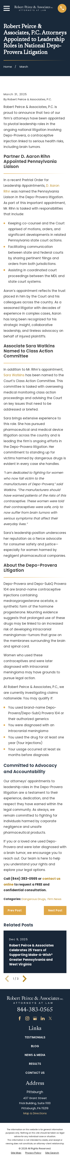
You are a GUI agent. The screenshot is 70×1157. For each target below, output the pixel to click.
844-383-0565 (35, 1010)
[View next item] (24, 978)
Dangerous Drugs (34, 899)
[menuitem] (16, 1153)
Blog (35, 1046)
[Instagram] (27, 1018)
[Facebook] (20, 1018)
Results (35, 1064)
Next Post (55, 910)
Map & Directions (35, 1113)
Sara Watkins (14, 375)
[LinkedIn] (43, 1018)
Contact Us (35, 1073)
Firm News (54, 899)
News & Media (35, 1055)
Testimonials (35, 1037)
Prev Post (15, 910)
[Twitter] (50, 1018)
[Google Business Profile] (35, 1018)
